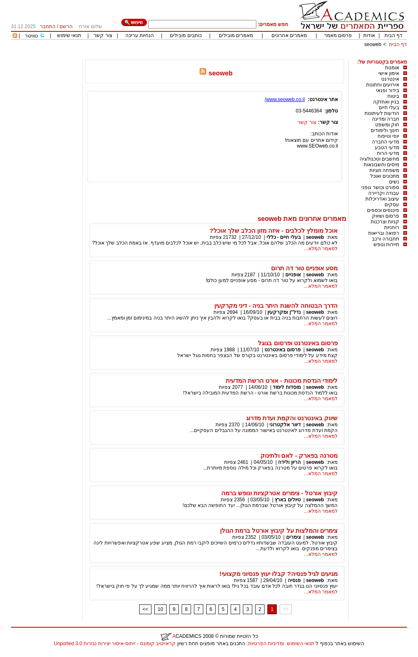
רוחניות (391, 227)
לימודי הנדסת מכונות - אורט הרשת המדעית (282, 380)
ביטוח (393, 96)
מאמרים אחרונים (289, 35)
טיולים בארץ (287, 500)
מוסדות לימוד (286, 387)
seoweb (373, 44)
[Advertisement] (258, 56)
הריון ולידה (289, 462)
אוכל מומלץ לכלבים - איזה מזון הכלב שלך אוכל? (274, 230)
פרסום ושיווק (385, 216)
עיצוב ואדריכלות (382, 199)
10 (160, 609)
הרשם (66, 26)
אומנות (392, 68)
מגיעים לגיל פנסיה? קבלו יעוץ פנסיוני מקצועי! (279, 573)
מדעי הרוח (388, 153)
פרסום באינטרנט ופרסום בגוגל (298, 343)
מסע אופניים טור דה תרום (304, 268)
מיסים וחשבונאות (381, 165)
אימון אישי (388, 73)
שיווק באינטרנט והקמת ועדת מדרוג (292, 417)
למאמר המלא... (321, 248)
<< (145, 609)
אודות (369, 35)
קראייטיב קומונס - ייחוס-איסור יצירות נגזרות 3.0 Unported (115, 643)
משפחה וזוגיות (384, 170)
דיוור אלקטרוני (284, 425)
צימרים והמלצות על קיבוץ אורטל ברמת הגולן (279, 530)
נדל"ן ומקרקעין (283, 312)
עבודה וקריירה (383, 193)
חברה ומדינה (385, 119)
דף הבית (393, 35)
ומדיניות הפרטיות (266, 643)
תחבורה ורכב (385, 239)
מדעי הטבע (387, 147)
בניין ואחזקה (386, 102)
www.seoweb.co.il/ (285, 99)
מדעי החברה (385, 142)
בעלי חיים (389, 107)
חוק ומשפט (387, 125)
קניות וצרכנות (385, 222)
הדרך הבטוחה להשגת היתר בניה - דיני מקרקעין (276, 305)
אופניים (293, 275)
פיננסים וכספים (383, 210)
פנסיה (294, 580)
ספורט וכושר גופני (380, 187)
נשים (394, 182)
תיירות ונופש (386, 244)
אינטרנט (390, 79)
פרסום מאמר (338, 35)
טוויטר (31, 36)
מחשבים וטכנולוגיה (379, 159)
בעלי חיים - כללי (284, 237)
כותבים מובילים (185, 35)
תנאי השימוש (300, 643)
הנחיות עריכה (139, 35)
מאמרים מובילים (236, 35)
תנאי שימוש (69, 35)
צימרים (293, 537)
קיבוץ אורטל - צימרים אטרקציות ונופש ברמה (279, 492)
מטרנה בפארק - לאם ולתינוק (299, 455)
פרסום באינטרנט (282, 350)
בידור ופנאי (387, 90)
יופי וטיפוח (388, 136)
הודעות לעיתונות (382, 113)
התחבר (48, 26)
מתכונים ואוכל (384, 176)
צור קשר (102, 35)
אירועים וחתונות (382, 85)
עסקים (392, 204)
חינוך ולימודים (385, 130)
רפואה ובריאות (383, 233)
